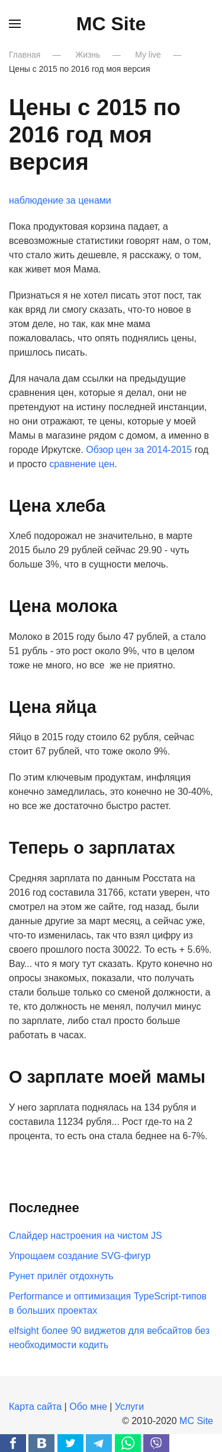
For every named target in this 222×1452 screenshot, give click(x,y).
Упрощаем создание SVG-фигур (79, 1256)
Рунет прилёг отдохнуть (61, 1276)
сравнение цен (81, 464)
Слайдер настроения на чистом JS (85, 1236)
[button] (15, 23)
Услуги (129, 1407)
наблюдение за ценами (60, 200)
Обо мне (88, 1407)
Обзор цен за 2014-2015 (139, 450)
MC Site (196, 1421)
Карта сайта (35, 1407)
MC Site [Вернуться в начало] (111, 23)
